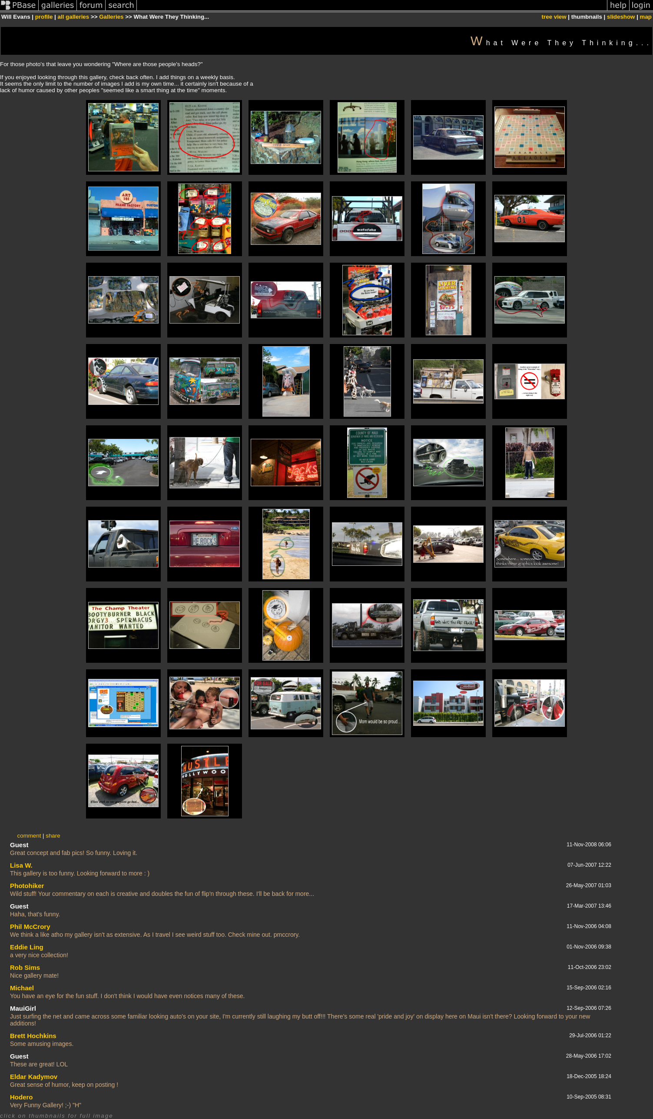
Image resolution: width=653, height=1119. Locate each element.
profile (44, 16)
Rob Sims (25, 967)
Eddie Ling (26, 947)
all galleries (73, 16)
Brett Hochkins (33, 1035)
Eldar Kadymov (33, 1076)
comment (29, 835)
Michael (22, 988)
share (53, 835)
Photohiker (27, 885)
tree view (554, 16)
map (646, 16)
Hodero (21, 1097)
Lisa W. (21, 865)
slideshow (621, 16)
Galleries (111, 16)
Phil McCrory (30, 926)
